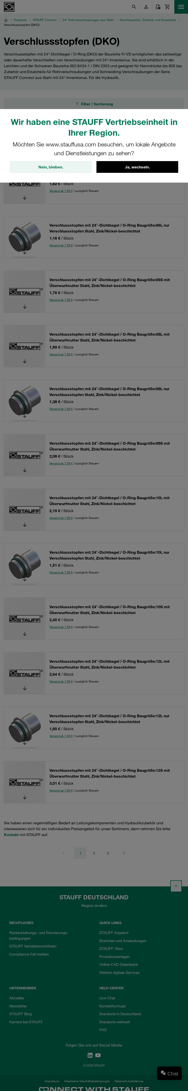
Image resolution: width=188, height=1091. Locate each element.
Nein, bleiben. (50, 167)
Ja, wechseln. (137, 167)
